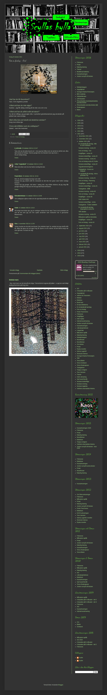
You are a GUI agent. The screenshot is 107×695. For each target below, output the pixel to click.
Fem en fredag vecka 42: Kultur (88, 161)
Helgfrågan (80, 316)
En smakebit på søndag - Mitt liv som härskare (87, 144)
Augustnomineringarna (86, 167)
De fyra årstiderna (82, 305)
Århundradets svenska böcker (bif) (87, 105)
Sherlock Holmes (82, 353)
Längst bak (80, 330)
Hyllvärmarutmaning (83, 321)
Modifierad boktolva (83, 72)
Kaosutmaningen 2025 (84, 428)
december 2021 (84, 136)
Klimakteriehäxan (20, 196)
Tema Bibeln (81, 360)
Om (78, 622)
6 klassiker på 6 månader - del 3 (87, 599)
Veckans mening (82, 384)
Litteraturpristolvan (82, 328)
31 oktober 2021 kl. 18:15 (27, 208)
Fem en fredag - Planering (87, 180)
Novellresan (80, 339)
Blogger (60, 685)
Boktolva (79, 300)
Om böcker (80, 344)
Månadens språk (82, 332)
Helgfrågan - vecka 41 (85, 183)
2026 (79, 120)
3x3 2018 (80, 640)
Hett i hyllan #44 (84, 199)
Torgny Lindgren (82, 370)
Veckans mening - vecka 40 (87, 191)
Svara (16, 158)
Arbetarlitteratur (81, 96)
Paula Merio (18, 176)
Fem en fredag (20, 137)
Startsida (39, 270)
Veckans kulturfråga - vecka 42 (88, 164)
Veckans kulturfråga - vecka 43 (88, 156)
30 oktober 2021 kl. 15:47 (30, 148)
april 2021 (82, 239)
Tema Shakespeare (83, 365)
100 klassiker (81, 99)
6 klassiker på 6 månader (84, 291)
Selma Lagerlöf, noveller (84, 518)
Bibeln (79, 110)
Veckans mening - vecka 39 (87, 214)
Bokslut (79, 298)
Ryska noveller (81, 349)
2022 (79, 131)
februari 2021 (83, 244)
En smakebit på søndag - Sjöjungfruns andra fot (86, 208)
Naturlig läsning (82, 67)
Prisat (78, 64)
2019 (79, 253)
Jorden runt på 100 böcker (85, 76)
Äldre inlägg (64, 270)
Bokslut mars (14, 280)
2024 (79, 126)
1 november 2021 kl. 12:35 (26, 223)
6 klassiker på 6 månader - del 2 (87, 644)
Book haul (80, 302)
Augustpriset (80, 89)
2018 (79, 255)
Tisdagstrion (80, 367)
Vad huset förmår (82, 379)
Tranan (79, 69)
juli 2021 (82, 231)
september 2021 (84, 225)
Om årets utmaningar (83, 494)
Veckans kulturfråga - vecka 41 (88, 186)
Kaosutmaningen (82, 74)
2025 (79, 123)
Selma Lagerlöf (81, 351)
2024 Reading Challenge (86, 262)
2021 (79, 134)
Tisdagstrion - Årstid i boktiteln (88, 205)
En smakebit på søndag (84, 307)
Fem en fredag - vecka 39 (86, 222)
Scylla (81, 657)
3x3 (78, 288)
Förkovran (80, 62)
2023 (79, 128)
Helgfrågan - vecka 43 (85, 153)
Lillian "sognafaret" (20, 164)
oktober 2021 (83, 141)
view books (94, 277)
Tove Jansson (81, 372)
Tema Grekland (82, 363)
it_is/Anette (18, 148)
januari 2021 (83, 247)
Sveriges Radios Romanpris (85, 92)
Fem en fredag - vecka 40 (86, 194)
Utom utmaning (82, 377)
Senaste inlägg (14, 270)
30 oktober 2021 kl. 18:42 (35, 164)
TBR (78, 358)
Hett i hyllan (80, 319)
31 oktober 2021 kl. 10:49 (34, 196)
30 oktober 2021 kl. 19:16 (30, 176)
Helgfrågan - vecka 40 (85, 197)
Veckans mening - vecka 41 (87, 178)
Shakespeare (81, 107)
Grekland (80, 626)
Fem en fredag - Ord (85, 151)
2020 (79, 250)
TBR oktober (82, 211)
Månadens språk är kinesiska (88, 217)
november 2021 (84, 139)
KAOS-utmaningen (83, 513)
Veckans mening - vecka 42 (87, 159)
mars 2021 (82, 241)
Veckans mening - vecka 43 (87, 148)
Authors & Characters (83, 295)
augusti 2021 (83, 228)
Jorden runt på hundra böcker (86, 466)
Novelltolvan (81, 342)
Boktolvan (80, 439)
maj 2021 (82, 236)
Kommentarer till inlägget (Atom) (30, 273)
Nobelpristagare (82, 87)
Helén (16, 208)
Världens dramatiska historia (86, 388)
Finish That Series (82, 312)
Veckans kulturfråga (83, 381)
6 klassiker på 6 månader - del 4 (87, 602)
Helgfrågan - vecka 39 (85, 219)
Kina (16, 223)
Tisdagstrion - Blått (84, 189)
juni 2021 (82, 233)
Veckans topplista (82, 386)
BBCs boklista (81, 94)
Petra (84, 265)
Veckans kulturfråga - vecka (87, 202)
